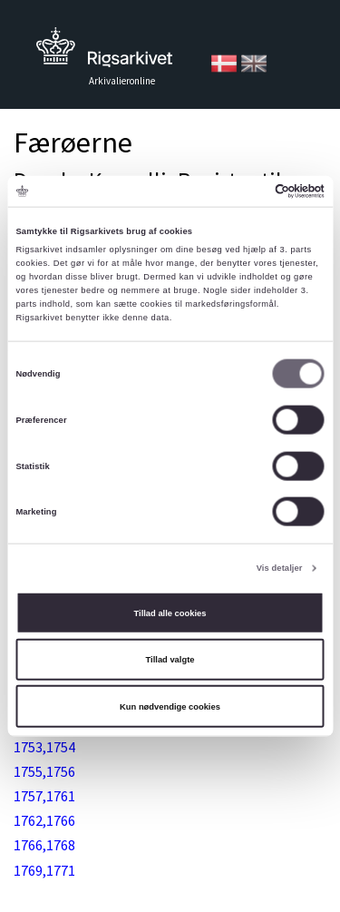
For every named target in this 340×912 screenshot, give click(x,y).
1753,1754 (44, 747)
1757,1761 (44, 796)
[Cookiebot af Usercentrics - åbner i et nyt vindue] (246, 191)
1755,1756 (44, 771)
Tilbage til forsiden (104, 52)
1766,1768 (44, 845)
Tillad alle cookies (170, 612)
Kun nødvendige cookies (170, 706)
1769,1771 (44, 870)
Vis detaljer (280, 568)
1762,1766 (44, 820)
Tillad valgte (170, 659)
